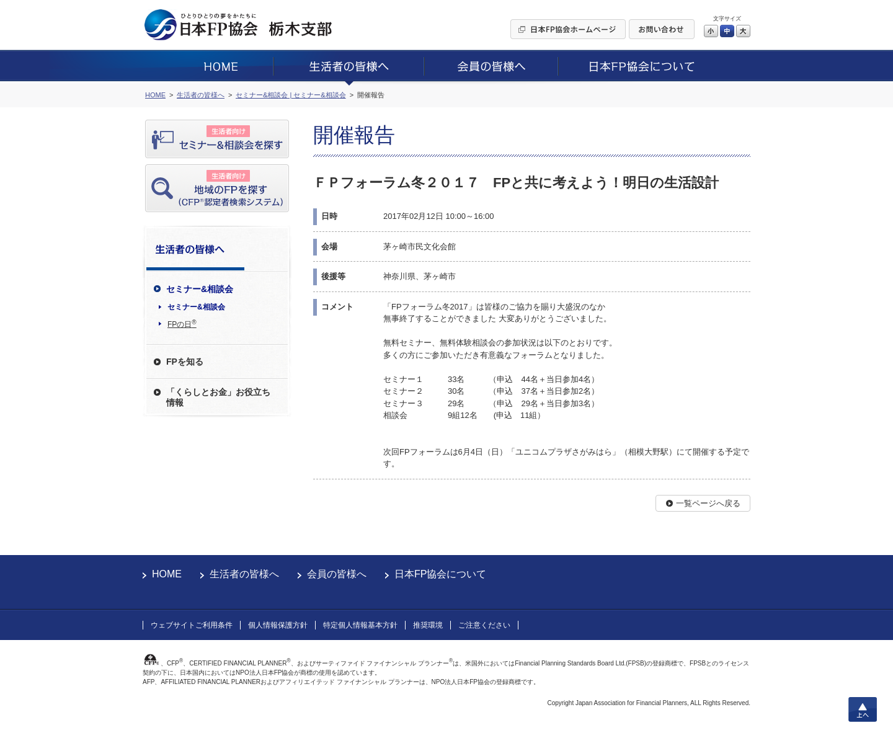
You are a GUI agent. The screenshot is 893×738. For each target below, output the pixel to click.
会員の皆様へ (337, 574)
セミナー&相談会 (196, 307)
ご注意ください (484, 625)
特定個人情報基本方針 (360, 625)
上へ (862, 709)
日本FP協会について (440, 574)
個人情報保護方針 (278, 625)
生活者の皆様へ (244, 574)
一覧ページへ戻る (708, 503)
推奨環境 (428, 625)
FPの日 (182, 324)
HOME (167, 574)
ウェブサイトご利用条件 (192, 625)
